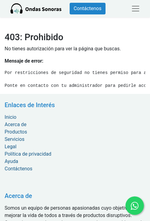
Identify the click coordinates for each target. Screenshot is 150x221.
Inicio (10, 117)
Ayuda (11, 161)
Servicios (15, 139)
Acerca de (15, 124)
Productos (16, 132)
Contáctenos (88, 8)
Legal (11, 146)
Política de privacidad (28, 154)
